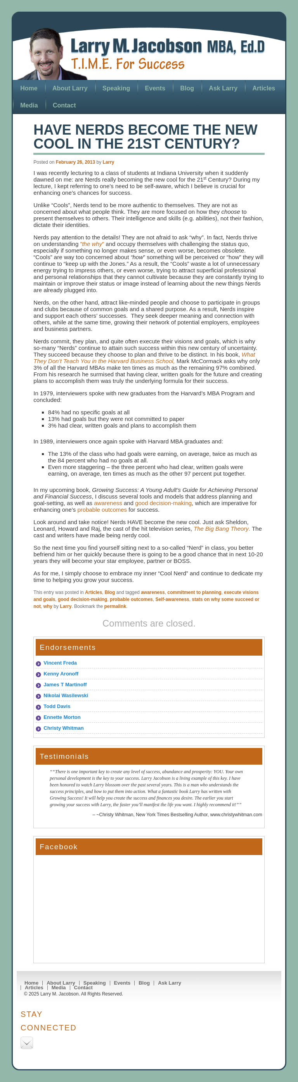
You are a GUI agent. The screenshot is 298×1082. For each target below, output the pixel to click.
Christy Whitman (63, 728)
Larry (108, 162)
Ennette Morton (61, 717)
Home (28, 88)
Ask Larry (223, 88)
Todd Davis (56, 706)
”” (91, 244)
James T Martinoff (65, 684)
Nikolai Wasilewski (65, 695)
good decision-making (163, 503)
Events (155, 88)
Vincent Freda (60, 663)
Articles (264, 88)
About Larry (70, 88)
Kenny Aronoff (60, 674)
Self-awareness (172, 599)
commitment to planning (194, 592)
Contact (64, 105)
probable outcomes (102, 509)
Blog (187, 88)
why (47, 606)
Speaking (116, 88)
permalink (115, 606)
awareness (108, 503)
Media (29, 105)
